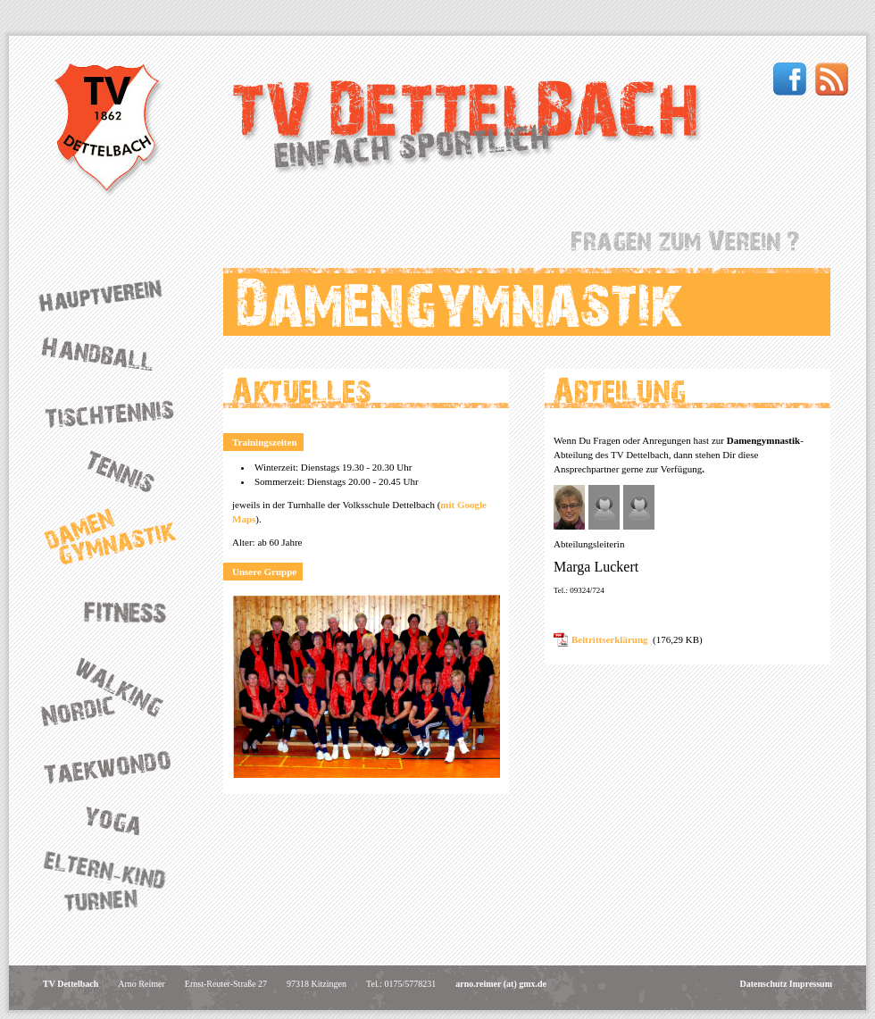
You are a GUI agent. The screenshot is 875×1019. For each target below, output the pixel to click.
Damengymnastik (116, 536)
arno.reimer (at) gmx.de (500, 984)
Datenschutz (764, 984)
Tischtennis (116, 412)
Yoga (116, 820)
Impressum (810, 984)
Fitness (116, 609)
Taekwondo (116, 767)
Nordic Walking (116, 692)
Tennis (116, 469)
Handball (116, 353)
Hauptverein (116, 295)
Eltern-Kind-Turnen (116, 883)
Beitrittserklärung (609, 639)
